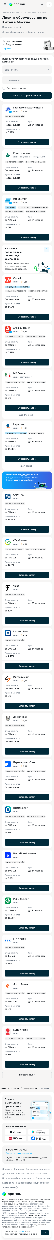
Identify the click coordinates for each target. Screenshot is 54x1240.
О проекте (7, 1169)
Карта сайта (8, 1182)
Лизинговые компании (35, 12)
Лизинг (16, 1088)
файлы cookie (33, 1215)
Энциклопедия (43, 1178)
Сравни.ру (4, 1088)
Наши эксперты (24, 1182)
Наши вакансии (41, 1182)
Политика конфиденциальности (18, 1178)
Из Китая (45, 1088)
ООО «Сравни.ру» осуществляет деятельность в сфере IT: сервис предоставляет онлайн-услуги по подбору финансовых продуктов (26, 1201)
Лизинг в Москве (10, 12)
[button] (27, 22)
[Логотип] (27, 1194)
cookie (21, 1231)
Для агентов (8, 1173)
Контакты (19, 1169)
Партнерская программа (37, 1169)
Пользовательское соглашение (31, 1173)
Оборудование (30, 1088)
